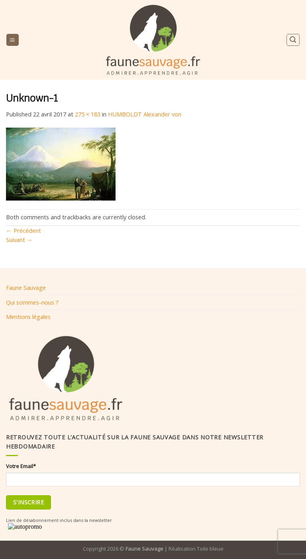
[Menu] (12, 40)
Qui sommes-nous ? (32, 302)
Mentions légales (28, 317)
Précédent (23, 230)
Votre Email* (21, 466)
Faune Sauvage (26, 287)
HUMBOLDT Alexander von (144, 114)
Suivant (19, 240)
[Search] (292, 39)
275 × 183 (87, 114)
